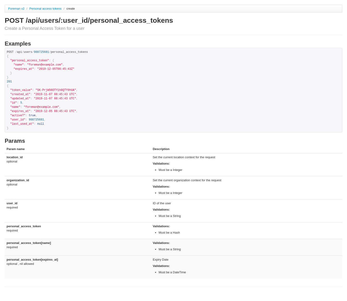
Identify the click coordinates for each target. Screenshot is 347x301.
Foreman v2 (16, 8)
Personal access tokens (45, 8)
